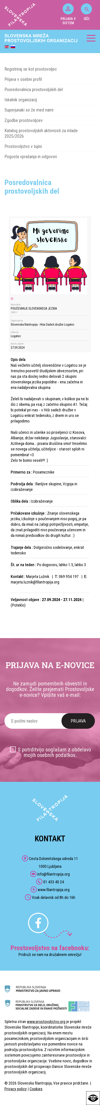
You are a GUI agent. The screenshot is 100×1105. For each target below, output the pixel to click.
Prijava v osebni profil (23, 79)
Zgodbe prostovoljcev (23, 120)
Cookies (36, 1089)
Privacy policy (15, 1089)
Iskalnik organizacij (20, 99)
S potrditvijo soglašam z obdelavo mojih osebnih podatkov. (54, 752)
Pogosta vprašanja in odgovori (30, 156)
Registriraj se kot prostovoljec (30, 69)
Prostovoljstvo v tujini (23, 146)
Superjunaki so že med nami (28, 110)
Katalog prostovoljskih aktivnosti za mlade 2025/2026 (41, 133)
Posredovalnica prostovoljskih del (33, 89)
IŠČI (86, 12)
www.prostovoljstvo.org (46, 1021)
